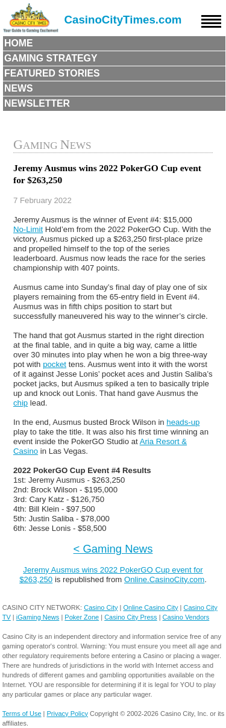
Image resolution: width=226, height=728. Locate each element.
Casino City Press (130, 617)
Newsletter (37, 103)
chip (20, 402)
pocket (54, 364)
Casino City (101, 607)
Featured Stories (52, 73)
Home (18, 43)
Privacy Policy (67, 713)
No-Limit (28, 229)
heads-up (182, 422)
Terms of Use (22, 713)
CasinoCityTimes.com (123, 19)
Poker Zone (81, 617)
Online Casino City (150, 607)
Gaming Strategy (50, 58)
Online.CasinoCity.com (164, 579)
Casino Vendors (186, 617)
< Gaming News (113, 548)
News (18, 88)
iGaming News (38, 617)
